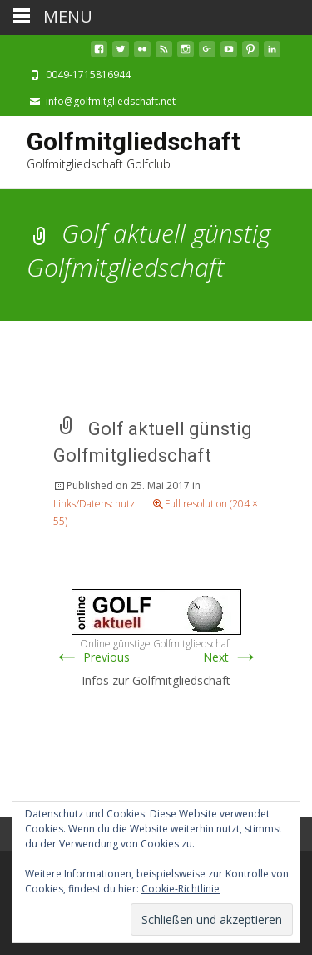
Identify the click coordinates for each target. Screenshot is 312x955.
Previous (91, 657)
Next (231, 657)
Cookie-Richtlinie (180, 889)
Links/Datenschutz (94, 504)
